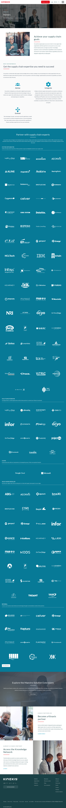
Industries (36, 785)
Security (26, 801)
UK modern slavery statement (40, 801)
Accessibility (31, 801)
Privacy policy (15, 801)
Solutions (36, 778)
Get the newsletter (10, 786)
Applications (36, 780)
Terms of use (9, 801)
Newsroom (58, 783)
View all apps (33, 694)
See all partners (6, 665)
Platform (36, 783)
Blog (45, 783)
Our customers (47, 785)
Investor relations (59, 791)
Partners (57, 789)
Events (57, 785)
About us (57, 778)
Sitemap (4, 801)
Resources (46, 778)
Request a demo (45, 2)
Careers (57, 787)
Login (52, 2)
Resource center (47, 780)
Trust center (21, 801)
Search (58, 2)
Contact (57, 780)
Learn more (41, 733)
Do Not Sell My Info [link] (7, 806)
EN (56, 2)
